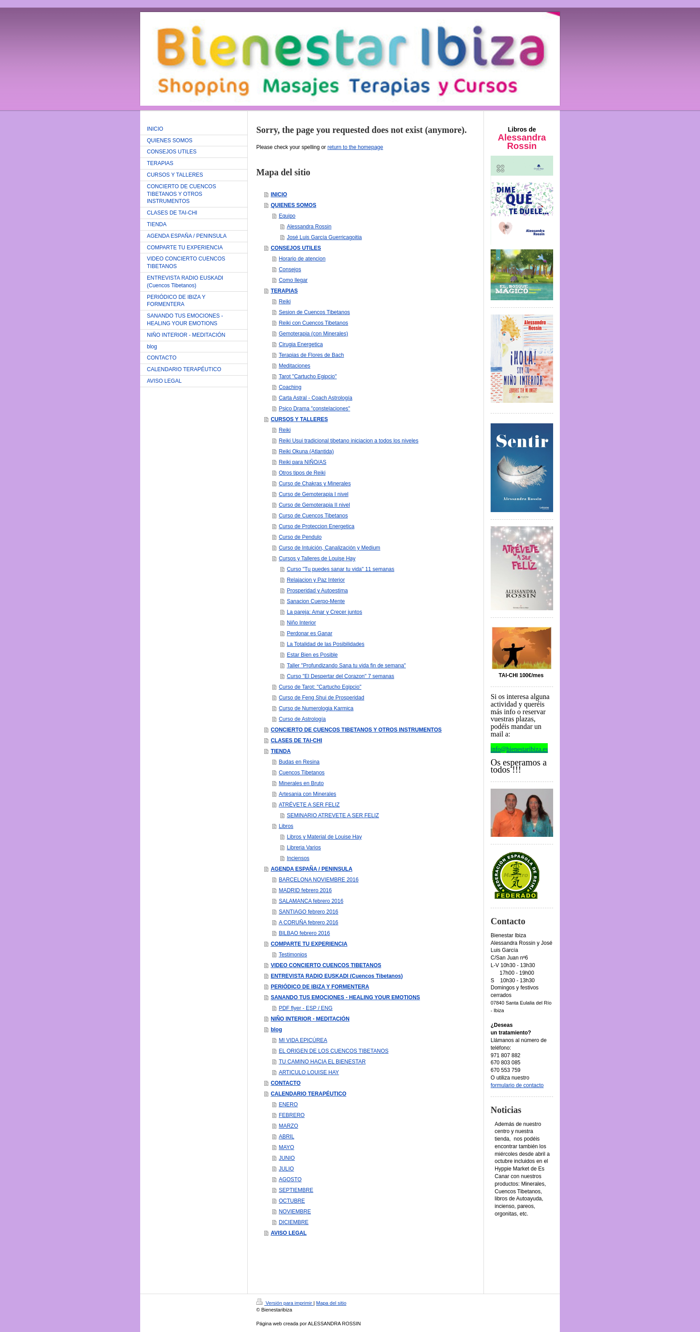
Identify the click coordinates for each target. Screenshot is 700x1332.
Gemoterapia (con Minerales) (313, 334)
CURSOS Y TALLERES (299, 419)
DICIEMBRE (293, 1222)
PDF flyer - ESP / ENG (305, 1008)
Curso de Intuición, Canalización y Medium (329, 548)
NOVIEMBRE (295, 1211)
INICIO (279, 194)
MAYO (286, 1147)
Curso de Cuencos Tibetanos (313, 516)
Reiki (285, 301)
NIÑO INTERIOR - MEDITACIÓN (310, 1019)
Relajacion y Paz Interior (316, 580)
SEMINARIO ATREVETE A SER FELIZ (333, 815)
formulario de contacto (517, 1085)
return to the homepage (355, 147)
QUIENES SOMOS (293, 205)
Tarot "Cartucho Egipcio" (308, 376)
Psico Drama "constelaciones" (314, 408)
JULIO (286, 1169)
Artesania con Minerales (307, 794)
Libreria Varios (304, 847)
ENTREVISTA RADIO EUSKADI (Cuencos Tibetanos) (337, 976)
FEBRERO (291, 1115)
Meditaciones (294, 366)
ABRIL (286, 1136)
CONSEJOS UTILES (296, 248)
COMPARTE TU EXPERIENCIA (309, 944)
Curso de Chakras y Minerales (314, 483)
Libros (286, 826)
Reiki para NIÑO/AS (302, 462)
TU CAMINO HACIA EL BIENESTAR (322, 1062)
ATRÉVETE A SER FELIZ (309, 805)
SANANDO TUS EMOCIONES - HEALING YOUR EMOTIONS (345, 997)
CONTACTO (285, 1083)
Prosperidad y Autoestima (317, 590)
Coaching (290, 387)
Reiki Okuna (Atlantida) (306, 451)
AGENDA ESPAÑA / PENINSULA (311, 869)
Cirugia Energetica (301, 344)
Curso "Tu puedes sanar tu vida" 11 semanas (340, 569)
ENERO (288, 1104)
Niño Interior (301, 623)
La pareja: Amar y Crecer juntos (324, 612)
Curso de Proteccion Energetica (316, 526)
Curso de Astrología (302, 719)
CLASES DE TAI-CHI (296, 740)
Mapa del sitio (331, 1303)
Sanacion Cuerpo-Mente (316, 601)
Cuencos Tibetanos (302, 772)
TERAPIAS (284, 291)
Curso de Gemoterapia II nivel (314, 505)
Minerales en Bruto (301, 783)
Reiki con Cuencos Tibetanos (313, 323)
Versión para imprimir (284, 1303)
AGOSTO (290, 1179)
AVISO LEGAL (288, 1233)
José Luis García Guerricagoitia (324, 237)
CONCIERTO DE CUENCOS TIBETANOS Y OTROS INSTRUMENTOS (356, 730)
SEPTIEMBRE (296, 1190)
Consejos (290, 269)
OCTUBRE (292, 1201)
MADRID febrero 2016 (305, 890)
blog (276, 1029)
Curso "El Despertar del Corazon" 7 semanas (340, 676)
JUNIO (287, 1158)
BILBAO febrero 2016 (304, 933)
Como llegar (293, 280)
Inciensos (298, 858)
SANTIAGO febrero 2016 (308, 912)
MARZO (288, 1126)
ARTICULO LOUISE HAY (309, 1072)
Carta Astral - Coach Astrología (315, 398)
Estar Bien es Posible (312, 655)
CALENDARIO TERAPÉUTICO (308, 1094)
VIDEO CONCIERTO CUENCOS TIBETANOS (326, 965)
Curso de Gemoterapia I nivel (313, 494)
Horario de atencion (302, 259)
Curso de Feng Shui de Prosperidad (321, 698)
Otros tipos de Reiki (302, 473)
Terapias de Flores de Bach (311, 355)
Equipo (287, 216)
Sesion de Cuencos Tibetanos (314, 312)
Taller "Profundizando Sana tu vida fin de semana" (346, 665)
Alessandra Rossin (309, 226)
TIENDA (281, 751)
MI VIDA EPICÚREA (303, 1040)
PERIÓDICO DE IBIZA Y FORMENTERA (320, 987)
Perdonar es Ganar (309, 633)
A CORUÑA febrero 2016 (308, 922)
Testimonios (293, 954)
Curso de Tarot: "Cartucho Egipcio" (320, 687)
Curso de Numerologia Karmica (316, 708)
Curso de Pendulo (300, 537)
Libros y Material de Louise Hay (324, 837)
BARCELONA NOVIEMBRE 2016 (318, 880)
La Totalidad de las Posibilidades (325, 644)
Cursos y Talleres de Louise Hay (317, 558)
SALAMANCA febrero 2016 (311, 901)
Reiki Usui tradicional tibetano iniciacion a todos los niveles (348, 441)
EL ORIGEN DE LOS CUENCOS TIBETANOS (333, 1051)
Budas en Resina (299, 762)
